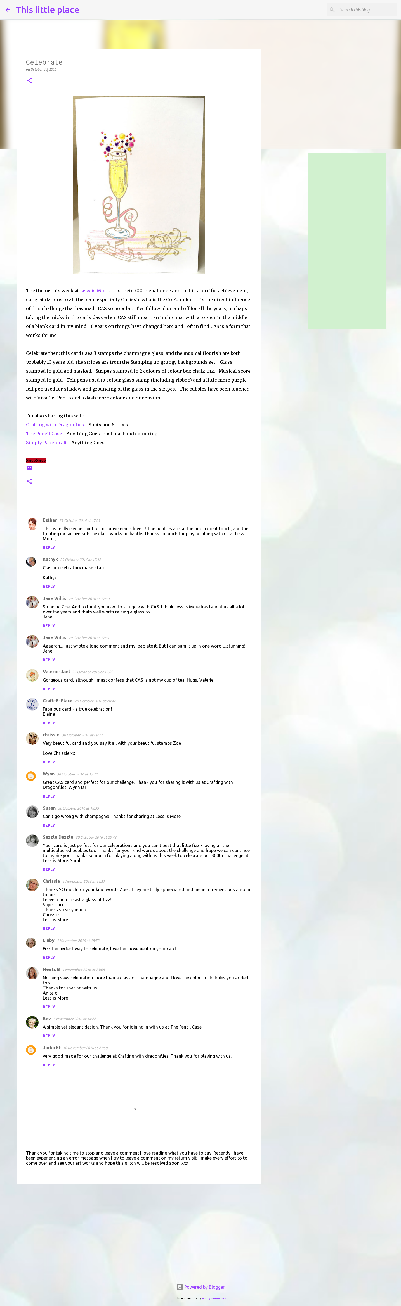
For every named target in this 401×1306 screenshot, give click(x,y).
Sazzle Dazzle (58, 836)
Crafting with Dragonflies (55, 424)
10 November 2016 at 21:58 (85, 1048)
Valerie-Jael (56, 671)
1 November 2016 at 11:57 (83, 881)
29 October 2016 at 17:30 (89, 599)
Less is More (94, 290)
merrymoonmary (214, 1298)
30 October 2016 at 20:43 (96, 837)
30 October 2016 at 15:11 (77, 774)
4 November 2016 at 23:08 (83, 970)
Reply (49, 547)
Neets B (51, 969)
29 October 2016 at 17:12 (80, 560)
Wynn (49, 773)
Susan (49, 807)
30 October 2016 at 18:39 (78, 808)
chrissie (51, 734)
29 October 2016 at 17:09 (79, 520)
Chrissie (51, 881)
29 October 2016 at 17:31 (89, 638)
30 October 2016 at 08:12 (82, 735)
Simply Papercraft (46, 442)
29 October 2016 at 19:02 (92, 672)
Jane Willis (54, 598)
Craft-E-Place (57, 700)
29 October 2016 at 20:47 (95, 701)
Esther (50, 520)
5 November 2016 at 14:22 (74, 1019)
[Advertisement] (139, 1231)
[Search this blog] (367, 9)
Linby (49, 940)
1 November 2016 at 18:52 (78, 941)
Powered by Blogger (200, 1287)
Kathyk (50, 559)
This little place (47, 9)
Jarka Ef (52, 1047)
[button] (29, 81)
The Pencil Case (44, 433)
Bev (47, 1018)
